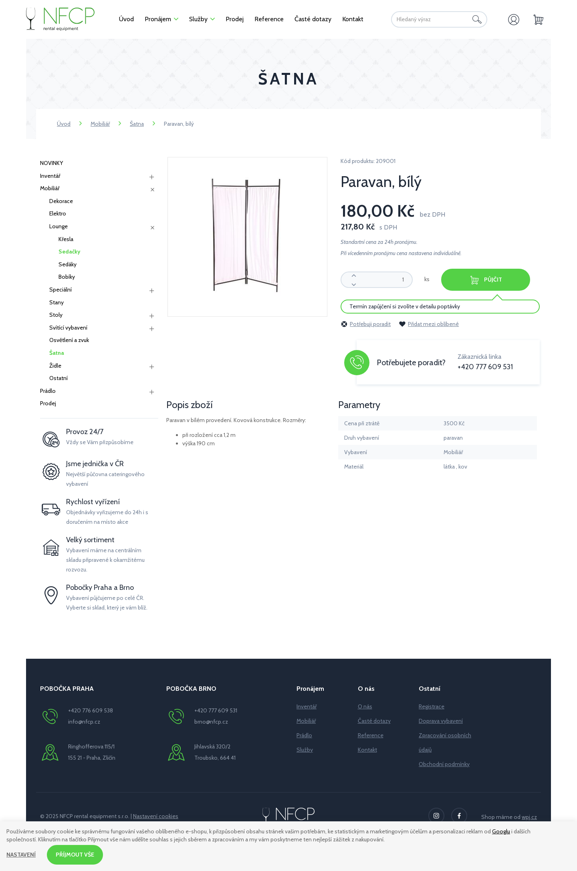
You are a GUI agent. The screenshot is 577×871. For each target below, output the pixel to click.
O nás (365, 706)
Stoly (56, 314)
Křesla (66, 239)
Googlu (501, 831)
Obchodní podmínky (444, 764)
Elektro (57, 213)
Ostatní (58, 378)
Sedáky (68, 264)
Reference (370, 735)
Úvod (64, 123)
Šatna (137, 123)
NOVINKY (51, 163)
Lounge (58, 226)
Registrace (431, 706)
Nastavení (21, 854)
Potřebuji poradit (366, 324)
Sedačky (70, 251)
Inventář (50, 175)
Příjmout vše (75, 854)
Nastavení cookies (155, 816)
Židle (55, 365)
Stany (56, 302)
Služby (305, 749)
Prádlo (48, 390)
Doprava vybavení (441, 720)
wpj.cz (529, 817)
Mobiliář (100, 123)
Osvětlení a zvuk (69, 340)
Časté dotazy (374, 720)
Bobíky (67, 276)
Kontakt (367, 749)
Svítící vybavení (68, 327)
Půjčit (485, 280)
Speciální (60, 289)
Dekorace (61, 201)
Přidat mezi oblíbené (429, 324)
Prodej (48, 403)
